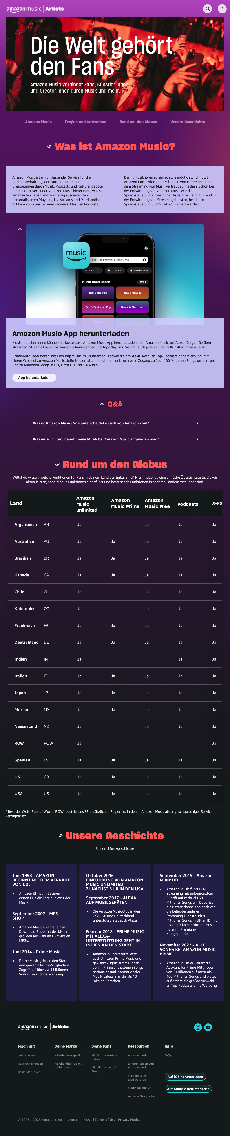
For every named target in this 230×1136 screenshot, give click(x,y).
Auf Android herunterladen (188, 1089)
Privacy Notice (129, 1119)
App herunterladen (34, 377)
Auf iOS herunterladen (185, 1077)
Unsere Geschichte (187, 122)
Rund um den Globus (138, 122)
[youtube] (208, 1027)
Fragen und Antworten (85, 122)
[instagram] (198, 1027)
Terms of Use (105, 1119)
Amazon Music (38, 122)
